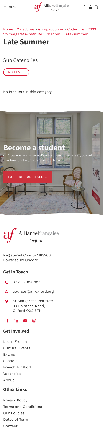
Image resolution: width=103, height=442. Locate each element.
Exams (9, 354)
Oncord (31, 260)
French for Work (17, 367)
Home (8, 29)
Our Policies (13, 413)
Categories (26, 29)
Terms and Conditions (22, 406)
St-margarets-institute (22, 34)
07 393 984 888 (27, 282)
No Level (16, 72)
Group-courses (51, 29)
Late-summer (76, 34)
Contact (10, 426)
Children (53, 34)
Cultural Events (16, 348)
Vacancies (12, 373)
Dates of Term (15, 419)
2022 (92, 29)
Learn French (15, 341)
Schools (10, 361)
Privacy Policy (15, 400)
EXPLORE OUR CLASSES (22, 173)
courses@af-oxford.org (33, 291)
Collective (75, 29)
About (8, 380)
